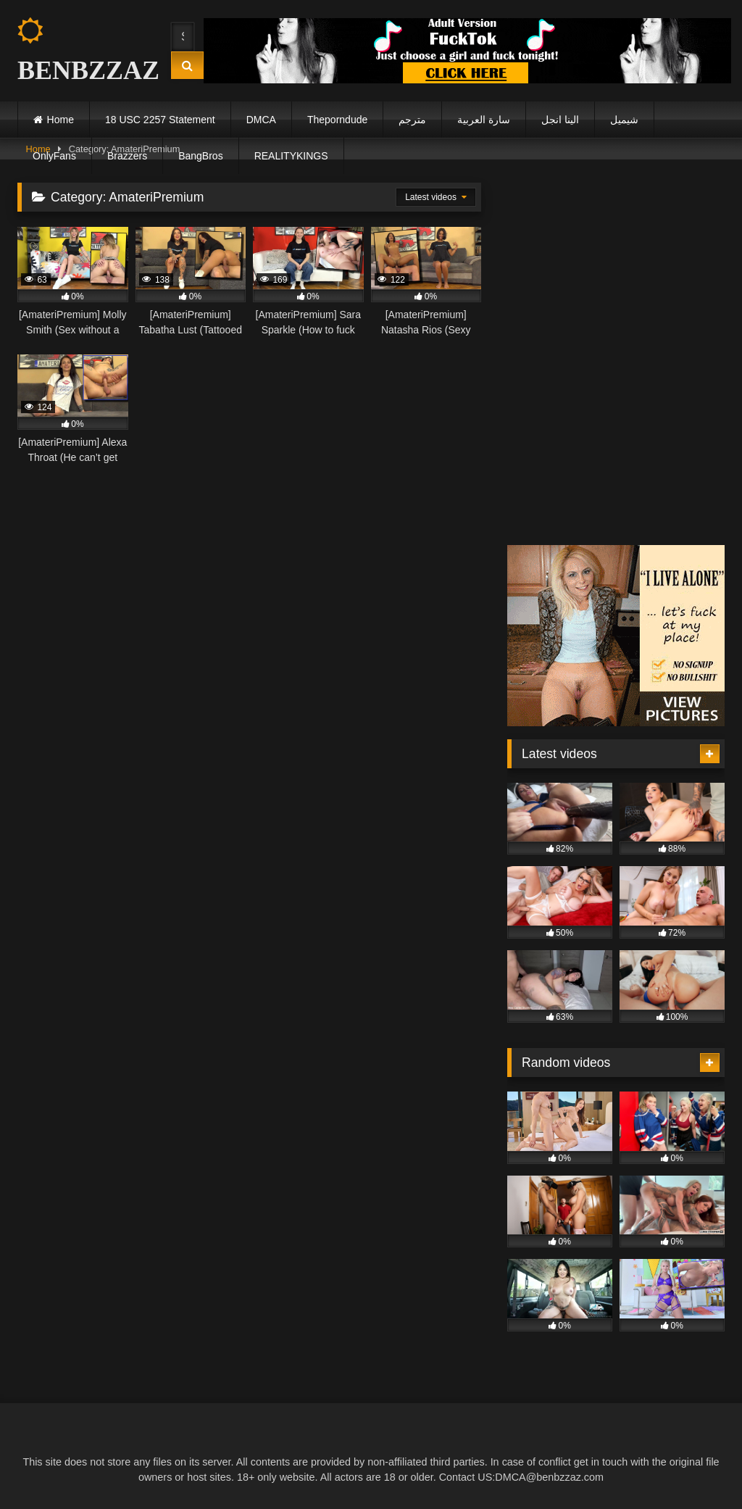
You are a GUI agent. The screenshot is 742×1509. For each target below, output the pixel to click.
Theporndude (337, 119)
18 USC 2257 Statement (160, 119)
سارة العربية (483, 119)
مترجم (412, 119)
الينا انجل (560, 119)
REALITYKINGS (291, 156)
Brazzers (127, 156)
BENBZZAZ (81, 51)
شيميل (624, 119)
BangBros (200, 156)
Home (60, 119)
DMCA (261, 119)
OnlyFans (54, 156)
